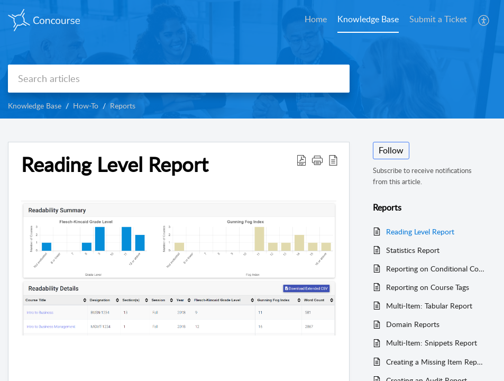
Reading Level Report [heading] (114, 164)
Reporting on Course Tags (427, 287)
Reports (122, 106)
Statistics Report (412, 250)
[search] (179, 79)
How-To (85, 106)
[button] (484, 20)
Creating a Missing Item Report (435, 362)
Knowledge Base (34, 106)
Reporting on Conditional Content (435, 269)
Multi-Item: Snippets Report (431, 343)
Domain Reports (412, 324)
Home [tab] (316, 19)
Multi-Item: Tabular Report (429, 306)
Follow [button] (391, 150)
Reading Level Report (420, 231)
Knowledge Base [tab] (368, 19)
